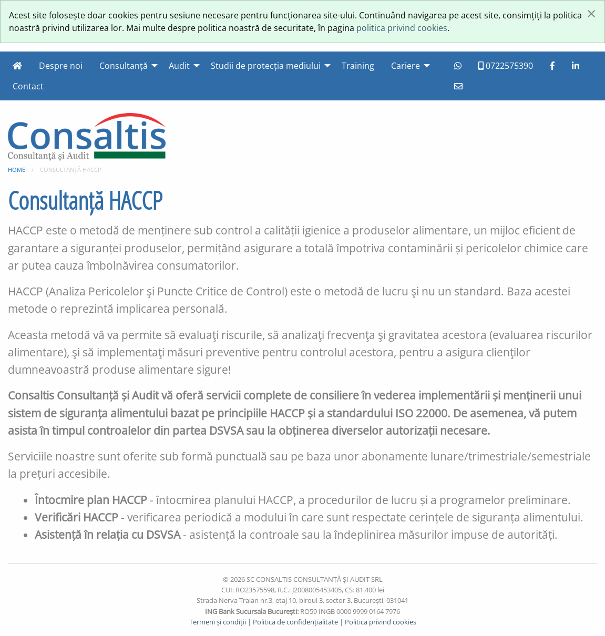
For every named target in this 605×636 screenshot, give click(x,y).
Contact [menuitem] (28, 86)
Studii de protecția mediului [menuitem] (266, 65)
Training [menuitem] (358, 65)
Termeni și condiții (217, 622)
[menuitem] (17, 66)
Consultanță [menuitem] (123, 65)
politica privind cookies (401, 28)
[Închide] (591, 13)
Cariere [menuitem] (405, 65)
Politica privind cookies (380, 622)
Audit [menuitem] (179, 65)
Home (16, 169)
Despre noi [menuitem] (61, 65)
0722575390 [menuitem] (505, 65)
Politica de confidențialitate (295, 622)
